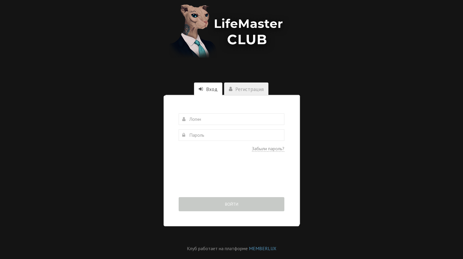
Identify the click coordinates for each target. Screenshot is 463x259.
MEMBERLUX (262, 248)
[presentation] (231, 178)
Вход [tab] (208, 89)
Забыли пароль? (268, 148)
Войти (231, 204)
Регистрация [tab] (246, 89)
